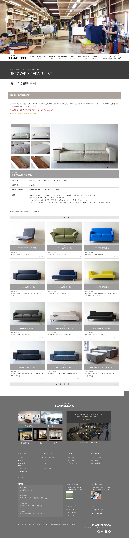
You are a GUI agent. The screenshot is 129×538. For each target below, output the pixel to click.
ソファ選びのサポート (73, 460)
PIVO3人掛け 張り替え (101, 287)
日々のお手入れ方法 (96, 460)
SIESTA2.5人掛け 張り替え (64, 328)
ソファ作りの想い (71, 512)
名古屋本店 (25, 436)
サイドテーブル (46, 468)
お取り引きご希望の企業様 (52, 524)
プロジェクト (70, 514)
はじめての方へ (71, 509)
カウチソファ (22, 468)
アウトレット (22, 477)
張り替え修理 (35, 70)
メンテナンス (25, 70)
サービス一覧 (70, 457)
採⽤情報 (65, 524)
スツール (20, 474)
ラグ (43, 465)
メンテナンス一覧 (96, 457)
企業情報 (73, 524)
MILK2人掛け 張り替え (101, 248)
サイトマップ (22, 524)
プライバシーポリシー (35, 524)
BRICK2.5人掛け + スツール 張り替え (102, 367)
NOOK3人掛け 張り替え (27, 328)
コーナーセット (22, 471)
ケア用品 (45, 460)
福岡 (55, 436)
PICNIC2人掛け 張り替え (64, 248)
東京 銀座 (29, 419)
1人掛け (20, 460)
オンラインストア (14, 70)
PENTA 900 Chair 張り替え (27, 248)
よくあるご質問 (95, 463)
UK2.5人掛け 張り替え (64, 287)
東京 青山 (51, 419)
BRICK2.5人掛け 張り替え (27, 287)
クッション (45, 463)
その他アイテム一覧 (48, 457)
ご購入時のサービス (72, 463)
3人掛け (20, 465)
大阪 (40, 436)
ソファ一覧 (21, 457)
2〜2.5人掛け (22, 463)
